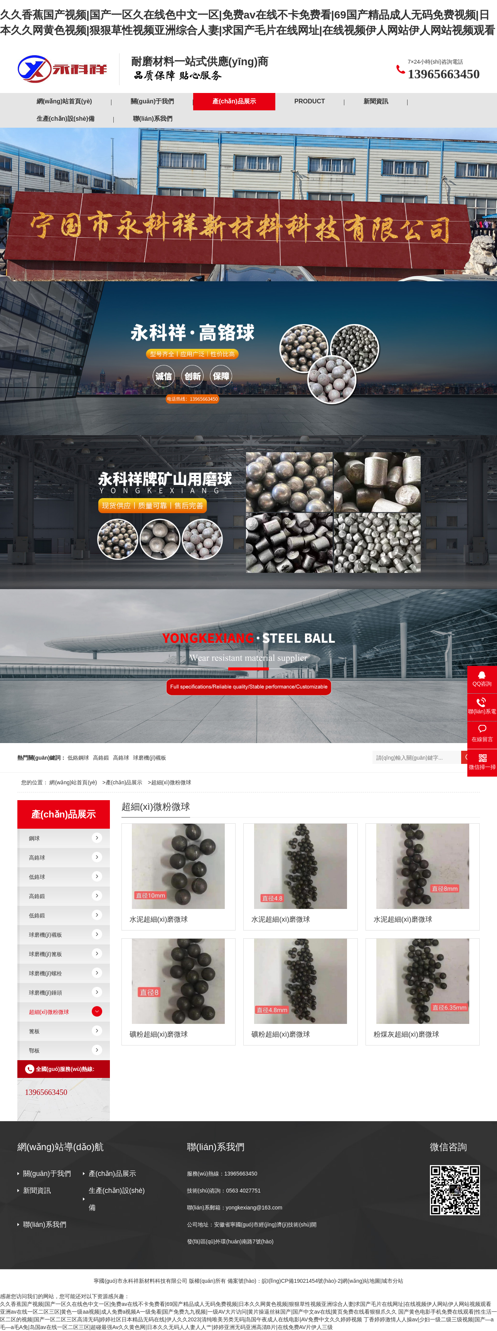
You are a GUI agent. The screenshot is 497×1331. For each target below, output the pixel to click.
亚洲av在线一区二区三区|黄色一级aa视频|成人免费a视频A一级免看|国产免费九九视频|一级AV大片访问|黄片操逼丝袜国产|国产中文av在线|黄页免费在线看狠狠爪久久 (198, 1312)
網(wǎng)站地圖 (361, 1281)
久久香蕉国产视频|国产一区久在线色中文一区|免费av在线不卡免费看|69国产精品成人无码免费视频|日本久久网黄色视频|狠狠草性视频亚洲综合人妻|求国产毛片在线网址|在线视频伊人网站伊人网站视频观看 (245, 1304)
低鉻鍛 (37, 915)
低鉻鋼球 (78, 758)
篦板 (34, 1031)
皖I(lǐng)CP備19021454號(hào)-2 (301, 1281)
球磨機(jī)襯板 (149, 758)
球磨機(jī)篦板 (45, 954)
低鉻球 (37, 877)
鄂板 (34, 1050)
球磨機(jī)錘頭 (45, 993)
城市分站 (392, 1281)
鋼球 (34, 838)
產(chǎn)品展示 (234, 101)
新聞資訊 (376, 101)
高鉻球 (121, 758)
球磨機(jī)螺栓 (45, 973)
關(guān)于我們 (152, 101)
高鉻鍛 (101, 758)
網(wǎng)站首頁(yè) (64, 101)
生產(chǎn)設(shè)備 (65, 118)
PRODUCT (310, 101)
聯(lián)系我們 (152, 118)
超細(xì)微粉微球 (171, 782)
